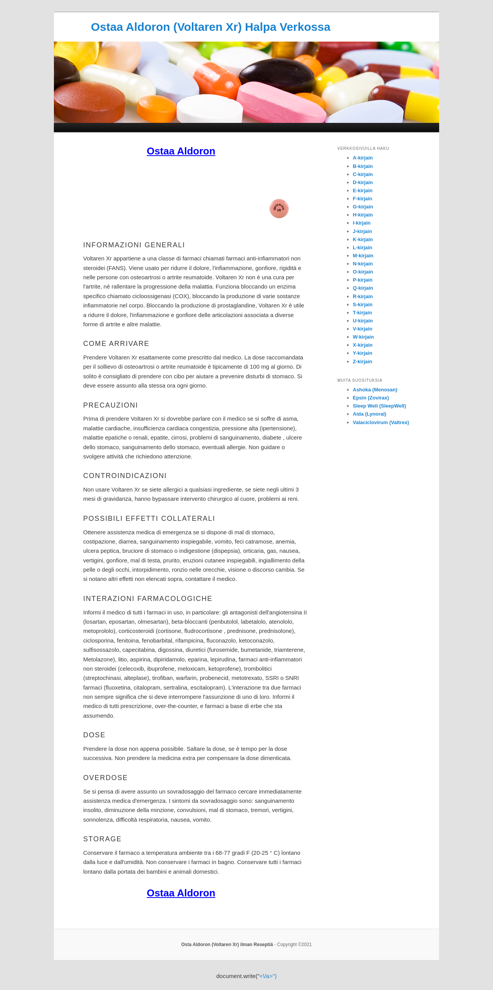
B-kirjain (363, 166)
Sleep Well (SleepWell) (379, 406)
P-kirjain (362, 280)
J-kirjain (362, 231)
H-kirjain (363, 215)
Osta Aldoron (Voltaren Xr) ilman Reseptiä (227, 944)
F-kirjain (362, 198)
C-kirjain (363, 174)
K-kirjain (363, 239)
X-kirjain (362, 345)
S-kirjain (362, 304)
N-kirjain (363, 264)
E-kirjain (362, 190)
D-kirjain (363, 182)
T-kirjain (362, 312)
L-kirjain (362, 247)
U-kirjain (363, 321)
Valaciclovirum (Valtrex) (381, 422)
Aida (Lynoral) (369, 414)
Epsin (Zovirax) (371, 398)
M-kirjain (363, 255)
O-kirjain (363, 272)
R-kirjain (363, 296)
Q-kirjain (363, 288)
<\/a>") (268, 976)
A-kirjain (363, 158)
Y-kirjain (362, 353)
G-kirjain (363, 207)
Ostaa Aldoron (181, 151)
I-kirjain (362, 223)
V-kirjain (362, 329)
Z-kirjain (362, 361)
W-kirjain (363, 337)
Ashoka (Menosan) (375, 390)
